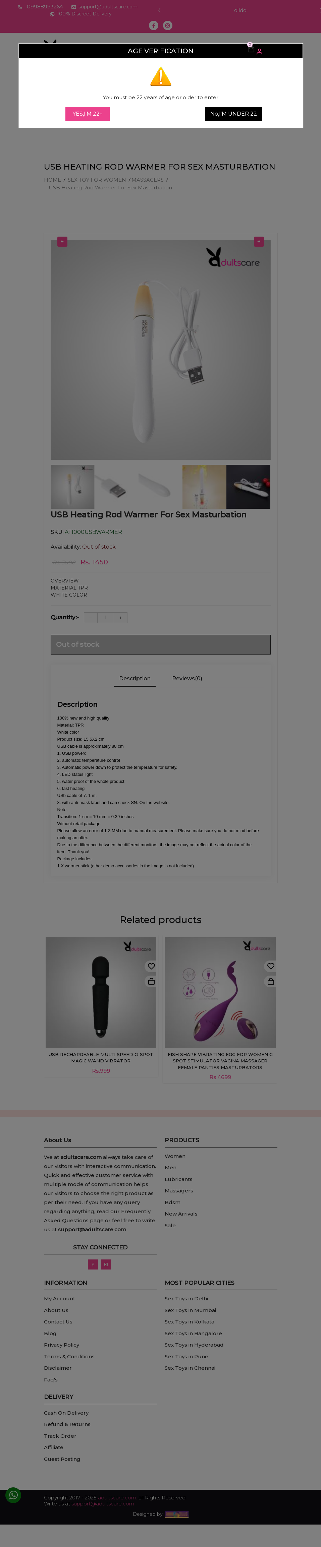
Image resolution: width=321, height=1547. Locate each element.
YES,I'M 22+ (87, 114)
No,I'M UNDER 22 (233, 114)
